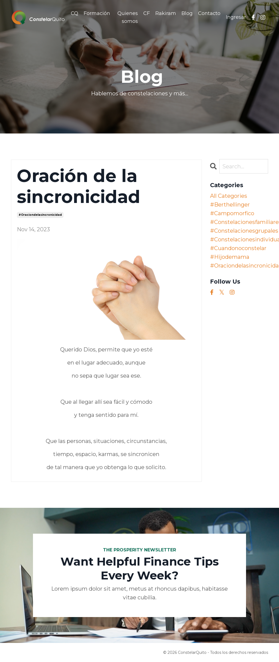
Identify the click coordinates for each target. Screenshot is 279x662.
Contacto (209, 13)
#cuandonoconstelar (238, 248)
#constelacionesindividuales (239, 239)
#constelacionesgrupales (239, 230)
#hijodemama (229, 257)
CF (146, 13)
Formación (97, 13)
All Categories (228, 196)
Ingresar (236, 17)
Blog (187, 13)
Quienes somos (127, 17)
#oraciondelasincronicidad (40, 215)
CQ (74, 13)
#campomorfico (232, 213)
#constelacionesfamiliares (239, 222)
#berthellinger (230, 204)
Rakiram (165, 13)
